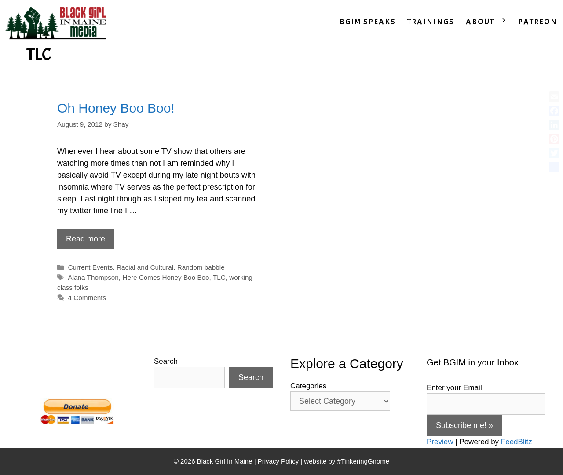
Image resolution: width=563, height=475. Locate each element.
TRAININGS (430, 22)
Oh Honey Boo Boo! (116, 108)
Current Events (90, 267)
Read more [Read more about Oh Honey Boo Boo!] (85, 238)
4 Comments (87, 297)
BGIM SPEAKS (368, 22)
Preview (440, 442)
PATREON (537, 22)
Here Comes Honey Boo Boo (165, 277)
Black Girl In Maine (225, 461)
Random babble (201, 267)
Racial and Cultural (145, 267)
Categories (308, 386)
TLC (219, 277)
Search (166, 361)
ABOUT (489, 22)
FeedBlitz (516, 442)
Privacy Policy (278, 461)
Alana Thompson (93, 277)
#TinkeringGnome (363, 461)
